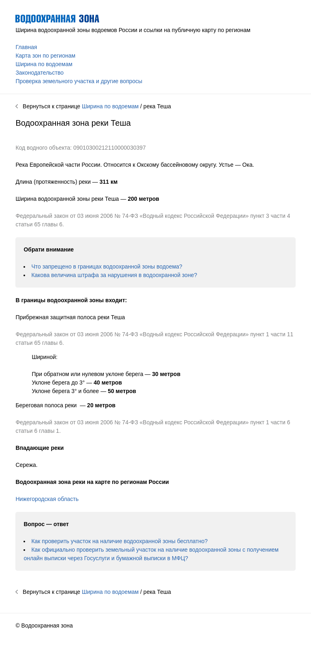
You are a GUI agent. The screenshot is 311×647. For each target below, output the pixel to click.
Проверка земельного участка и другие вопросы (78, 81)
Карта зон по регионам (45, 55)
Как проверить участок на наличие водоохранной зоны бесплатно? (119, 541)
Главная (26, 47)
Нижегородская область (47, 499)
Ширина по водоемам (43, 64)
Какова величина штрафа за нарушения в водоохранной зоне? (114, 275)
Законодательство (39, 72)
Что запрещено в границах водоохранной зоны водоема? (106, 266)
